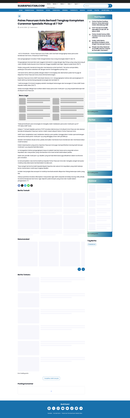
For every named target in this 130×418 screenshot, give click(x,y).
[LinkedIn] (76, 408)
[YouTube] (62, 408)
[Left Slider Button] (79, 269)
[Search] (96, 5)
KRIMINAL (65, 10)
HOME (20, 10)
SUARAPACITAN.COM (31, 5)
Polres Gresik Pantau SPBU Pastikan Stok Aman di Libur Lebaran (101, 36)
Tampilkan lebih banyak (51, 378)
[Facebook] (19, 185)
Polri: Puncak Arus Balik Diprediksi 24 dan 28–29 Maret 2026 (100, 29)
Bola (70, 4)
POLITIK (97, 10)
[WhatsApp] (28, 185)
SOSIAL (48, 10)
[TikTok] (72, 408)
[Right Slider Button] (110, 10)
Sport (77, 4)
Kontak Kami (57, 413)
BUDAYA (82, 10)
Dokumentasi (52, 7)
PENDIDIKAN (39, 10)
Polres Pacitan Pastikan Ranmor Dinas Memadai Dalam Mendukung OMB (100, 23)
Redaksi (50, 413)
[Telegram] (25, 185)
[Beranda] (19, 16)
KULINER (89, 10)
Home (48, 4)
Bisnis (63, 4)
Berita (55, 4)
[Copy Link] (31, 185)
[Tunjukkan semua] (110, 59)
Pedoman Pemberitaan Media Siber (72, 413)
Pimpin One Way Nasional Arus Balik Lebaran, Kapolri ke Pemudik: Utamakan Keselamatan (101, 48)
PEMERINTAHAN (29, 10)
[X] (22, 185)
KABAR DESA (56, 10)
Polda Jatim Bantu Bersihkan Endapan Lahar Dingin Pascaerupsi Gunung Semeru (101, 42)
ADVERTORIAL (105, 10)
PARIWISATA (74, 10)
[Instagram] (58, 408)
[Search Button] (110, 5)
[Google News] (67, 408)
